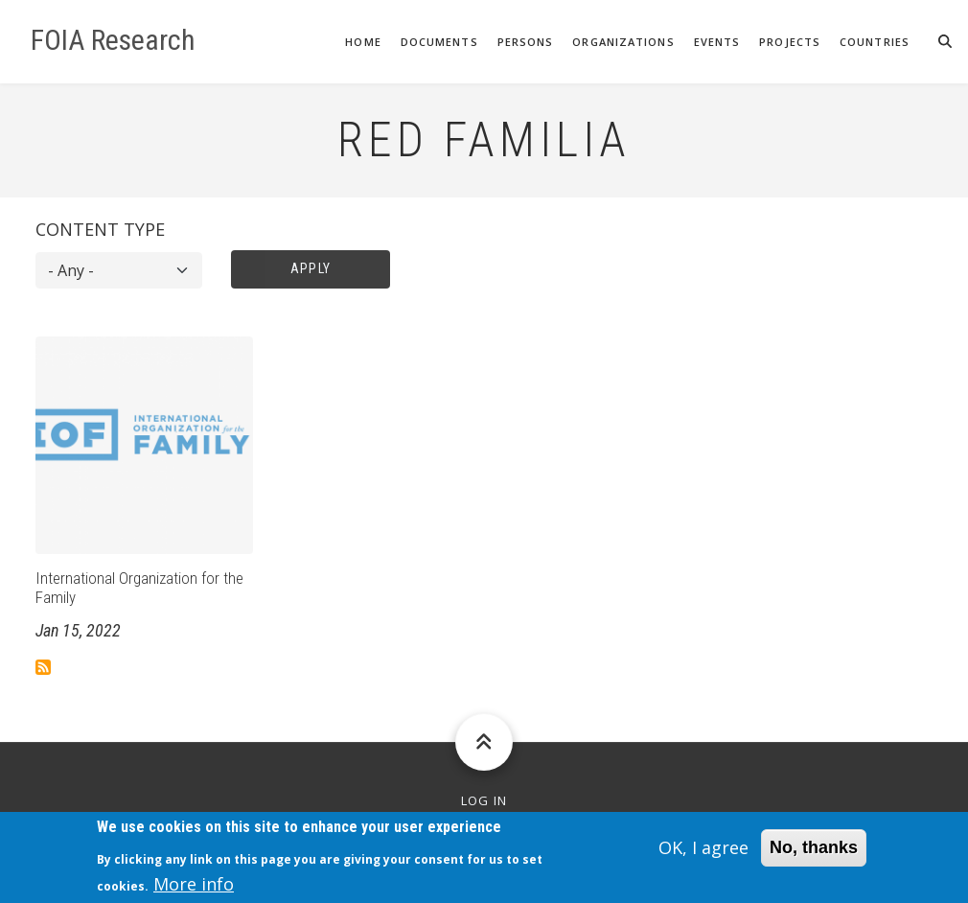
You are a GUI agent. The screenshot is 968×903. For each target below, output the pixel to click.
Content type (100, 229)
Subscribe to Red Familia (43, 667)
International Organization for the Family (139, 587)
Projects (789, 42)
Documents (439, 42)
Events (717, 42)
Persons (525, 42)
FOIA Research (113, 40)
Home (362, 42)
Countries (875, 42)
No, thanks (814, 852)
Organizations (623, 42)
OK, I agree (703, 852)
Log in (484, 801)
